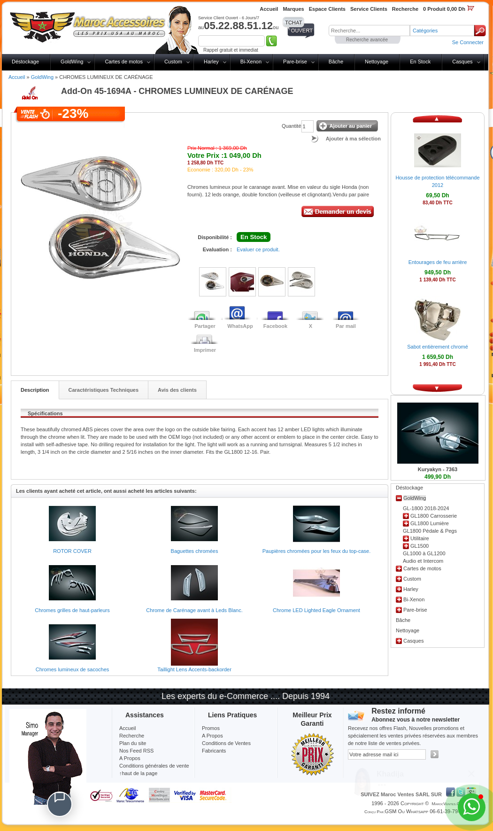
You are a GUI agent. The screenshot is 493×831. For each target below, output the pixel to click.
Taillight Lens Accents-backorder (194, 669)
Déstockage (25, 61)
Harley (211, 61)
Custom (173, 61)
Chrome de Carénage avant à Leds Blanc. (194, 610)
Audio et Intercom (423, 561)
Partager (205, 326)
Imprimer (205, 350)
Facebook (275, 326)
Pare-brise (295, 61)
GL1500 (419, 546)
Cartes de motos (124, 61)
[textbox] (369, 30)
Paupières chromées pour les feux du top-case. (316, 551)
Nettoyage (376, 61)
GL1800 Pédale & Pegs (430, 531)
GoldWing (72, 61)
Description (35, 390)
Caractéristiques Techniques (104, 390)
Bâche (336, 61)
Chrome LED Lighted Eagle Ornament (316, 610)
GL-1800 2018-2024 (426, 508)
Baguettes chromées (194, 551)
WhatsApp (240, 326)
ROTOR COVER (72, 551)
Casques (462, 61)
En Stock (420, 61)
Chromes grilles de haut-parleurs (72, 610)
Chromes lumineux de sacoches (72, 669)
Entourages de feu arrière (437, 262)
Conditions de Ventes (226, 743)
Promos (211, 728)
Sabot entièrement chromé (437, 346)
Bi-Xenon (251, 61)
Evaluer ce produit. (258, 249)
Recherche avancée (367, 39)
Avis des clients (177, 390)
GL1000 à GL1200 (424, 553)
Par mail (346, 326)
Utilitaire (419, 538)
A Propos (212, 735)
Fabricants (214, 750)
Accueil (16, 77)
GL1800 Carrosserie (433, 516)
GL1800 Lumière (429, 523)
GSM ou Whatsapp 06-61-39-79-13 (425, 811)
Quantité (291, 126)
